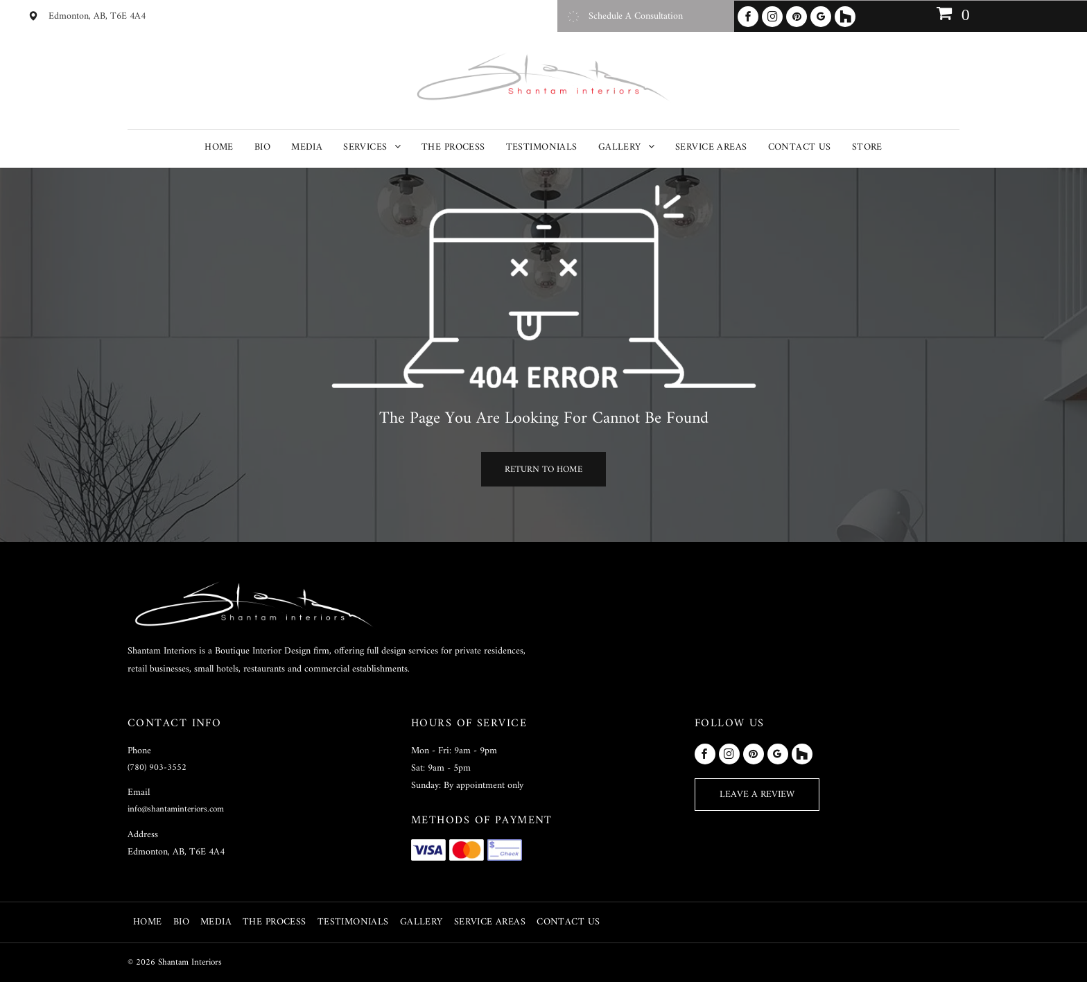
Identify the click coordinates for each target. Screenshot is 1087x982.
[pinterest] (796, 16)
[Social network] (845, 16)
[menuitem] (219, 147)
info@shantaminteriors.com (176, 809)
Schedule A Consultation (636, 16)
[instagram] (772, 16)
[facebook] (748, 16)
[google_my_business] (820, 16)
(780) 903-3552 (157, 767)
